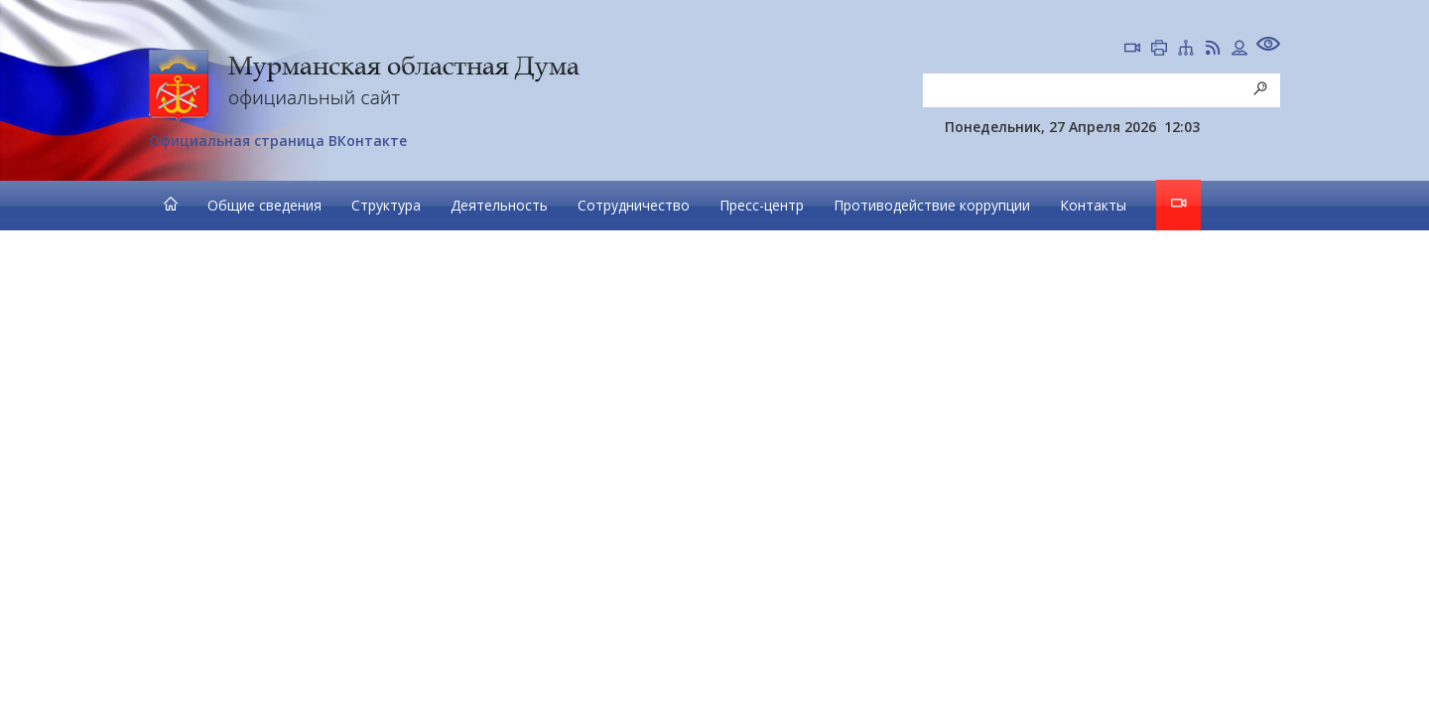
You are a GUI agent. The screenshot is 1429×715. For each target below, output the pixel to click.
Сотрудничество (634, 205)
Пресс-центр (761, 205)
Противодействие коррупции (932, 205)
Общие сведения (264, 205)
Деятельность (499, 205)
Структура (386, 205)
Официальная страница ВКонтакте (278, 140)
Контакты (1093, 205)
